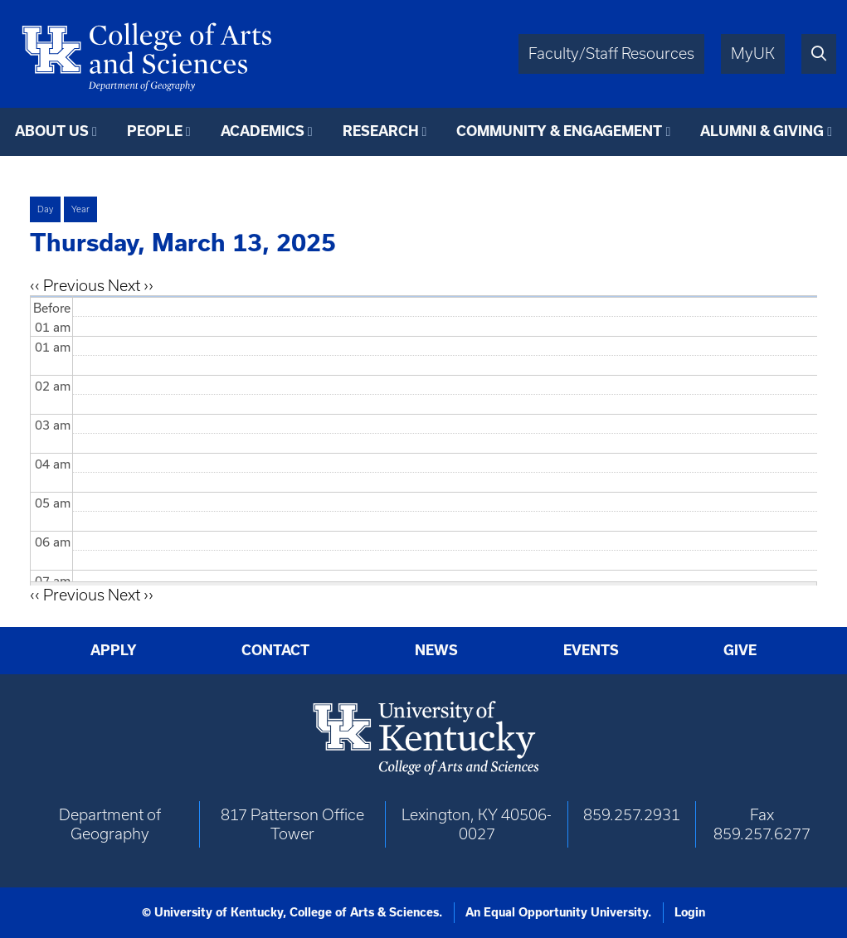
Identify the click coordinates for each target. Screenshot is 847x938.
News (436, 650)
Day (45, 209)
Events (591, 650)
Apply (113, 650)
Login (689, 912)
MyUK (753, 53)
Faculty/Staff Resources (611, 53)
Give (740, 650)
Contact (275, 650)
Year (80, 209)
